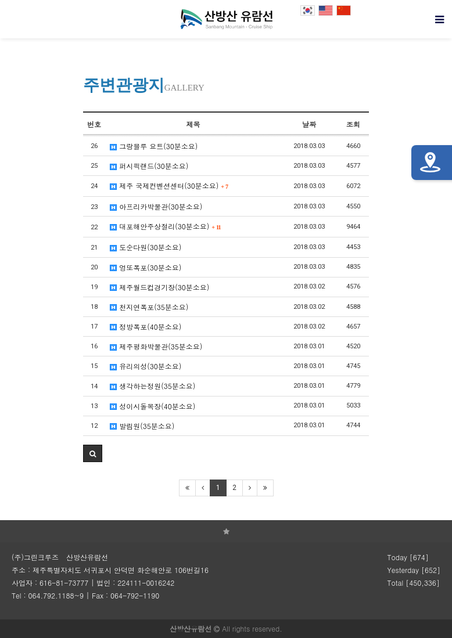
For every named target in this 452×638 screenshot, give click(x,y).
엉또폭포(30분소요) (145, 267)
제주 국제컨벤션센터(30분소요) (169, 185)
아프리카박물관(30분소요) (156, 206)
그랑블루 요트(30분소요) (154, 146)
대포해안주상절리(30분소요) (165, 226)
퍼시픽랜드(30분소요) (149, 166)
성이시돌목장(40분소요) (152, 406)
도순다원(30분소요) (145, 247)
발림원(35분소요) (142, 426)
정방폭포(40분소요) (145, 326)
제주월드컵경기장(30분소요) (159, 287)
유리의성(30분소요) (145, 366)
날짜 (309, 124)
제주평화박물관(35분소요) (156, 346)
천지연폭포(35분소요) (149, 307)
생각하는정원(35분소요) (152, 386)
